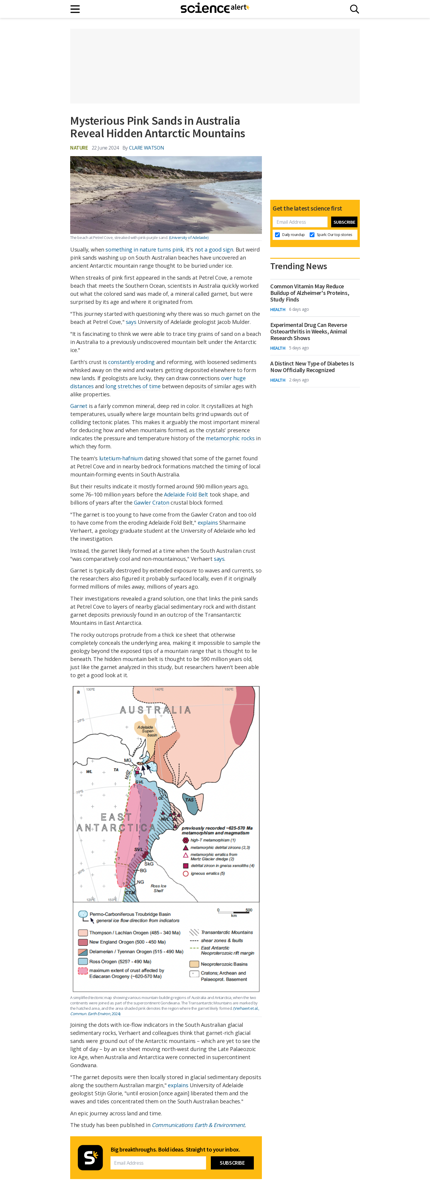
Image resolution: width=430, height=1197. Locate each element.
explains (208, 522)
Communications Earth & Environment (198, 1125)
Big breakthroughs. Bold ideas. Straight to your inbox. (175, 1149)
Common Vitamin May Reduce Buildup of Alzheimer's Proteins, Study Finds (309, 293)
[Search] (354, 9)
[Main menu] (75, 9)
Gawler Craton (151, 502)
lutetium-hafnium (121, 458)
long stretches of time (132, 386)
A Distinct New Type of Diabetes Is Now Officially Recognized (312, 366)
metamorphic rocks (230, 438)
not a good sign (214, 249)
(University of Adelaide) (188, 237)
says (131, 321)
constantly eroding (131, 362)
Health (277, 309)
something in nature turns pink (144, 249)
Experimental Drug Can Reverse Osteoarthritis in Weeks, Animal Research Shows (308, 331)
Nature (79, 147)
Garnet (78, 405)
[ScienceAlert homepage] (215, 9)
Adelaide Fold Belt (186, 494)
